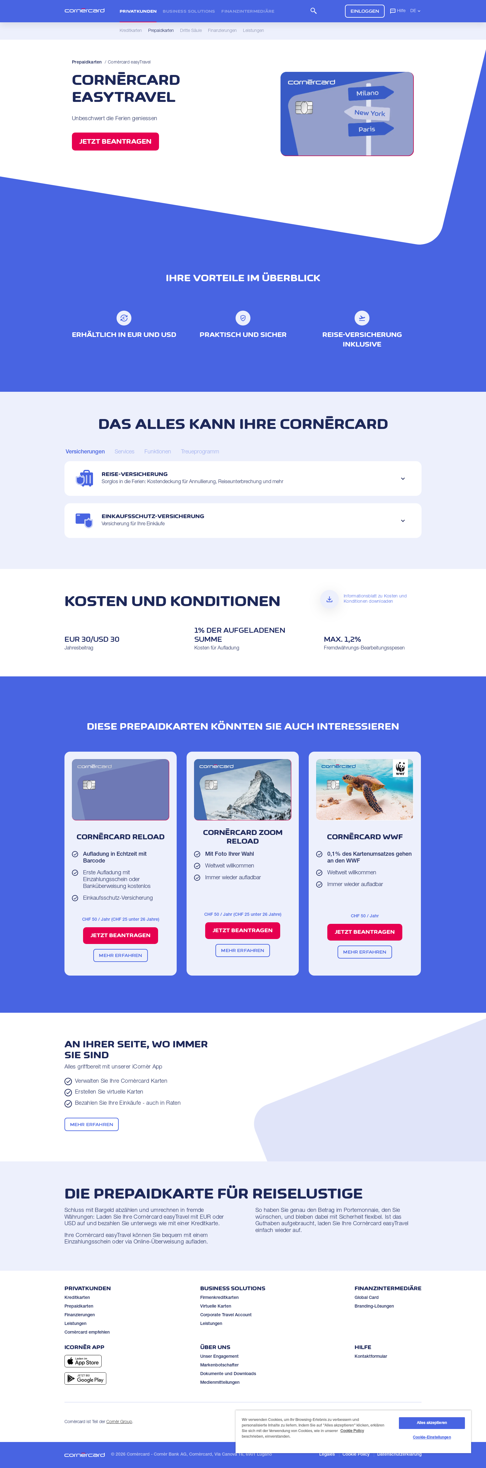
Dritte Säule (191, 31)
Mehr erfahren (120, 955)
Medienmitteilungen (220, 1383)
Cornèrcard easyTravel (129, 62)
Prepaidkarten (87, 62)
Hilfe (397, 11)
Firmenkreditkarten (219, 1298)
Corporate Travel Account (226, 1315)
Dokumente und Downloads (228, 1374)
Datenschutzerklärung (399, 1455)
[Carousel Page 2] (125, 452)
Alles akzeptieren (432, 1423)
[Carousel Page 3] (157, 452)
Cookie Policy (355, 1455)
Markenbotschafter (219, 1365)
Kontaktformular (371, 1357)
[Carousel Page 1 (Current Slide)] (85, 452)
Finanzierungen (79, 1315)
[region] (353, 1431)
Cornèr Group (119, 1422)
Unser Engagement (219, 1357)
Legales (327, 1455)
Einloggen (365, 11)
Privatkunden (138, 11)
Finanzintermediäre (247, 11)
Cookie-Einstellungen (432, 1438)
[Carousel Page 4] (200, 452)
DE (416, 10)
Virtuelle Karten (215, 1306)
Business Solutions (189, 11)
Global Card (367, 1298)
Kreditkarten (77, 1298)
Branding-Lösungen (374, 1306)
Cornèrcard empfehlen (87, 1332)
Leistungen (75, 1324)
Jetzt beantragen (115, 141)
